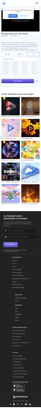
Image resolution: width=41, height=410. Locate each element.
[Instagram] (14, 405)
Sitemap (14, 281)
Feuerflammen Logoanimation (29, 204)
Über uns (14, 260)
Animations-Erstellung (18, 333)
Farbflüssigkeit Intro (26, 138)
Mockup (17, 320)
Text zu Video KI (17, 365)
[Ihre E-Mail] (20, 237)
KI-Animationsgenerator (19, 359)
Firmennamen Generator (19, 371)
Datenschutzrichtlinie (18, 275)
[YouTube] (26, 405)
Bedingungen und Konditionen (20, 278)
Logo (16, 311)
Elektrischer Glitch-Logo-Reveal (9, 116)
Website (17, 317)
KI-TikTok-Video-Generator (20, 374)
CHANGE (13, 16)
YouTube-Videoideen (18, 377)
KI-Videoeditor (17, 362)
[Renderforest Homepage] (4, 3)
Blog (16, 301)
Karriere (14, 266)
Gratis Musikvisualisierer (18, 330)
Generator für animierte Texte (20, 342)
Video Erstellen (16, 345)
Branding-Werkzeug (20, 298)
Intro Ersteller (16, 339)
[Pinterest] (18, 405)
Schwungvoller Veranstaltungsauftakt (11, 182)
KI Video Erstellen (17, 356)
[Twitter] (22, 405)
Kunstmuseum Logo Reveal (28, 116)
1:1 (33, 54)
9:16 (20, 54)
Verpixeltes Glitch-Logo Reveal (29, 182)
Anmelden (10, 245)
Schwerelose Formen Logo (8, 138)
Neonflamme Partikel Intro (8, 160)
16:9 (7, 54)
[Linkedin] (30, 405)
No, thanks (24, 16)
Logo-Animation (16, 336)
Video (16, 308)
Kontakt (14, 263)
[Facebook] (10, 405)
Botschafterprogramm (18, 287)
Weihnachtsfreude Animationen (10, 204)
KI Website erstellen (18, 368)
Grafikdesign (18, 314)
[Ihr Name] (20, 231)
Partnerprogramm (17, 272)
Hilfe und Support (17, 269)
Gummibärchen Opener (27, 160)
